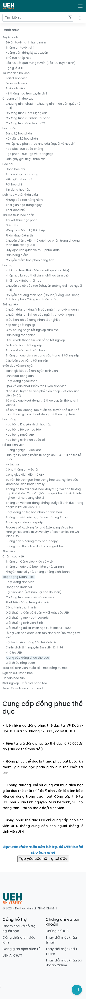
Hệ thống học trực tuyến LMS (26, 93)
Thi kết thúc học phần (18, 215)
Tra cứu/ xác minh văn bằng (26, 350)
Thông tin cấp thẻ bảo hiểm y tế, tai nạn (35, 566)
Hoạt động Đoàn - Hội (18, 577)
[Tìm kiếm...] (37, 18)
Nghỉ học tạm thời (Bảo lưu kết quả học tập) (37, 270)
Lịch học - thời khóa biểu (20, 194)
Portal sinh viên (16, 78)
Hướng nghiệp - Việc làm (23, 450)
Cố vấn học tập (13, 678)
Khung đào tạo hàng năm (24, 200)
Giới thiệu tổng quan (20, 663)
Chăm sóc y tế (13, 556)
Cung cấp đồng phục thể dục (27, 657)
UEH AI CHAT (12, 955)
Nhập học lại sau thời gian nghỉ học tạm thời (37, 275)
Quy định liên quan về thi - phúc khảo (33, 250)
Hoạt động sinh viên (20, 582)
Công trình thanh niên (21, 607)
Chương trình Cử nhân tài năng (28, 118)
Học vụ (7, 265)
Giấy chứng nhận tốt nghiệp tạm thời (32, 330)
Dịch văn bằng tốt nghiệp (24, 345)
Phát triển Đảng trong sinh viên (28, 602)
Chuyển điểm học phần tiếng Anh (30, 260)
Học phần (9, 128)
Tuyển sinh (10, 37)
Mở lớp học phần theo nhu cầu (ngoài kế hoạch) (41, 143)
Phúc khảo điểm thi (20, 235)
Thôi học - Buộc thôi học (23, 280)
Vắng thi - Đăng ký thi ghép (25, 230)
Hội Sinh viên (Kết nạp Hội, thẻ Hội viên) (33, 592)
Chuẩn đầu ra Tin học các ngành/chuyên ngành (41, 314)
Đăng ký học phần (19, 133)
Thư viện (8, 551)
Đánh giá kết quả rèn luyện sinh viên (32, 371)
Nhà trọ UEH (14, 652)
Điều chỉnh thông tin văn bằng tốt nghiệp (35, 340)
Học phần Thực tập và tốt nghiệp (29, 154)
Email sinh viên (16, 83)
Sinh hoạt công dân (20, 376)
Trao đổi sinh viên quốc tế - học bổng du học (35, 668)
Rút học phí (14, 184)
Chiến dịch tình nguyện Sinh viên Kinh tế (34, 647)
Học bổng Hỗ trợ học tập (23, 429)
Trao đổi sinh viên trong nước (23, 688)
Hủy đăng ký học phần (22, 138)
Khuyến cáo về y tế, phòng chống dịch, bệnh (38, 572)
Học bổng (9, 419)
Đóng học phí (15, 169)
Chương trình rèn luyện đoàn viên (30, 597)
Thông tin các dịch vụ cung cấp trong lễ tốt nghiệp (42, 355)
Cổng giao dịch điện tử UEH (25, 474)
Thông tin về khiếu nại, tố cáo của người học (37, 517)
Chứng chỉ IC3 (57, 931)
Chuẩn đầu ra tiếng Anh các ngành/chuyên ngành (42, 309)
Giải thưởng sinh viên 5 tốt (24, 623)
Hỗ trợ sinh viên (13, 445)
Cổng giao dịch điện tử (21, 949)
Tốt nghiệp (10, 304)
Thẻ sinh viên (15, 88)
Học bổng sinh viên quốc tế (25, 440)
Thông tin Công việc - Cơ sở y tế (29, 561)
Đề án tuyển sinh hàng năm (26, 42)
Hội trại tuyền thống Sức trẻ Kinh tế (31, 642)
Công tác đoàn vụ (19, 587)
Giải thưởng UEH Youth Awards (27, 617)
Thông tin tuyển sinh (20, 47)
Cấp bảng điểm (17, 255)
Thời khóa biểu (16, 210)
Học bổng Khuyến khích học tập (28, 424)
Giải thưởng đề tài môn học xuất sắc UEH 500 (38, 628)
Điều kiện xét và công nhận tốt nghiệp (33, 320)
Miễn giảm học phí (19, 179)
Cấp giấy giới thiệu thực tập (26, 159)
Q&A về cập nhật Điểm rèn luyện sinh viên (36, 386)
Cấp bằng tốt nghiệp (21, 335)
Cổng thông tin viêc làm (23, 469)
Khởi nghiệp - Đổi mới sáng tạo (24, 683)
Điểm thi (12, 225)
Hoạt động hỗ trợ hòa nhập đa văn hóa (34, 512)
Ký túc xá (12, 464)
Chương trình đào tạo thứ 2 (25, 123)
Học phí (7, 164)
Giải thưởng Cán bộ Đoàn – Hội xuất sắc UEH (37, 612)
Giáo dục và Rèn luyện (18, 365)
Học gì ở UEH (14, 68)
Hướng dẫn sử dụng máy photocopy (32, 541)
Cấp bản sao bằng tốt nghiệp (27, 360)
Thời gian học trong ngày (24, 205)
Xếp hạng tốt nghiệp (20, 325)
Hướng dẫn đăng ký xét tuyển (27, 52)
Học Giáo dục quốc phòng (24, 149)
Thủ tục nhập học (18, 58)
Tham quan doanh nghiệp (24, 522)
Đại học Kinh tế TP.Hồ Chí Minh (36, 908)
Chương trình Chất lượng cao (27, 113)
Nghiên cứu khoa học (17, 673)
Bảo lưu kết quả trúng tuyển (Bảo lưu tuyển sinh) (41, 63)
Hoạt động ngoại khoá (21, 381)
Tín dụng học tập (18, 189)
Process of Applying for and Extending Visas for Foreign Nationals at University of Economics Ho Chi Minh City (42, 532)
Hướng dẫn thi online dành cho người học (35, 546)
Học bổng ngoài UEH (20, 434)
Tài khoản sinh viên (16, 73)
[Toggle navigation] (80, 6)
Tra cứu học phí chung (22, 174)
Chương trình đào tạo (18, 98)
